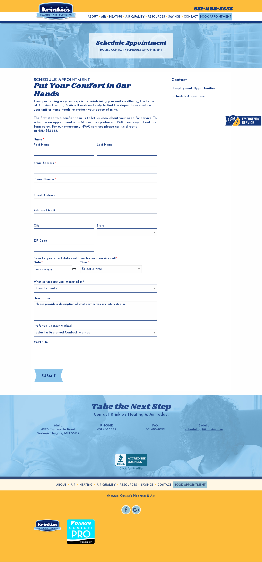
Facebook (126, 510)
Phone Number (45, 179)
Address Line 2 (44, 210)
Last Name (104, 144)
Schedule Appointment (190, 96)
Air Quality (135, 16)
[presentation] (65, 353)
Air (103, 16)
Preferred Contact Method (53, 326)
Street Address (44, 195)
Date (38, 262)
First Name (41, 144)
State (100, 225)
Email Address (45, 163)
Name (39, 139)
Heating (115, 16)
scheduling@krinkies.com (204, 429)
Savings (174, 16)
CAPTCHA (41, 342)
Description (42, 298)
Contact (191, 16)
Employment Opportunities (194, 88)
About (93, 16)
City (36, 225)
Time (84, 262)
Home (104, 50)
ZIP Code (40, 240)
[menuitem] (93, 16)
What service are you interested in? (59, 282)
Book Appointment (215, 16)
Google (136, 510)
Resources (156, 16)
